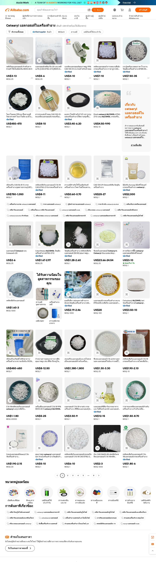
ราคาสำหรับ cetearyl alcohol (107, 204)
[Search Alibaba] (61, 9)
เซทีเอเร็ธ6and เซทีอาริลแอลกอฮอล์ (41, 210)
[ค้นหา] (98, 10)
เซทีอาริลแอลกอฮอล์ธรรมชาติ (74, 216)
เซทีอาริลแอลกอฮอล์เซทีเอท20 (126, 210)
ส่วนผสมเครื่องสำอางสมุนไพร (132, 518)
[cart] (123, 10)
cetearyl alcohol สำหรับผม (17, 216)
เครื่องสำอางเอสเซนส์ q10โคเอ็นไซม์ (76, 518)
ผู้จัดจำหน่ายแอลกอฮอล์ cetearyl (78, 204)
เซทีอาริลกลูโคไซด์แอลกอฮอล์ (18, 512)
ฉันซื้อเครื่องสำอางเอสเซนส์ (46, 524)
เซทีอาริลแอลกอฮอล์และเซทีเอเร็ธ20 (133, 512)
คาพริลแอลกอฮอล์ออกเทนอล (105, 518)
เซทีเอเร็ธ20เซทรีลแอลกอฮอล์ (135, 204)
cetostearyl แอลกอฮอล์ (48, 518)
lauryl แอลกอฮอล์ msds (130, 524)
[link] (152, 537)
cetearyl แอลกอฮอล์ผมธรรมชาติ (102, 216)
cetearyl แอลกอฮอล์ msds (69, 210)
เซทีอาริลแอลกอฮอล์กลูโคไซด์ (131, 216)
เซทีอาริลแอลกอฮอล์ (15, 210)
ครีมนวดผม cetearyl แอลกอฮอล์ (97, 210)
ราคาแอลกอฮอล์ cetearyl (50, 204)
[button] (89, 9)
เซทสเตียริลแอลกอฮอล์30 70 (105, 524)
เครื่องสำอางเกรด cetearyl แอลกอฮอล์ (21, 204)
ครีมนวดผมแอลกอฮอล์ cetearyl (19, 524)
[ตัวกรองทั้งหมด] (16, 32)
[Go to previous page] (57, 475)
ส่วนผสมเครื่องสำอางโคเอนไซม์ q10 (75, 524)
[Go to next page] (98, 475)
